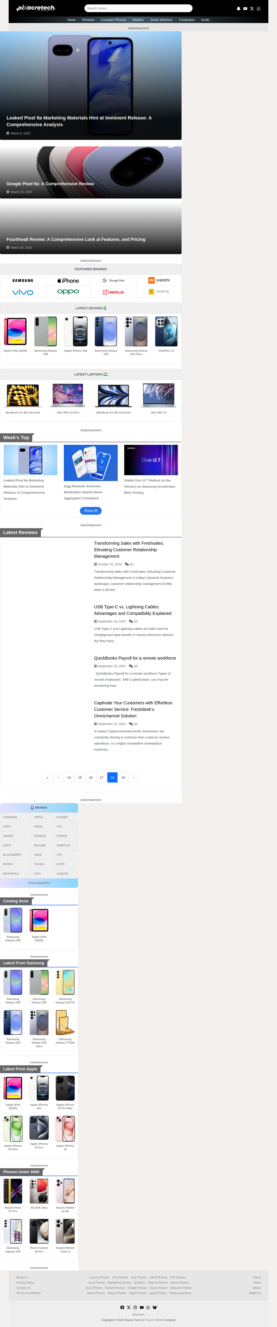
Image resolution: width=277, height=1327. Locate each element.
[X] (252, 9)
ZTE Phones (178, 1277)
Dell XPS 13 (159, 412)
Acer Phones (139, 1277)
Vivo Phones (120, 1277)
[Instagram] (135, 1307)
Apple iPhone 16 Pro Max (65, 1106)
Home (257, 1277)
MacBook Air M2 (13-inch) (113, 412)
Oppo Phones (138, 1293)
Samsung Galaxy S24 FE (65, 1000)
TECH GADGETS (39, 883)
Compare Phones (113, 20)
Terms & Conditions (28, 1293)
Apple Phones (158, 1293)
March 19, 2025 (21, 192)
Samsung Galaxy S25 (106, 352)
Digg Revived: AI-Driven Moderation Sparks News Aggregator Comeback (83, 492)
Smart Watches (161, 20)
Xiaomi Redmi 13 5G (65, 1209)
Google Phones (137, 1287)
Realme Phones (158, 1282)
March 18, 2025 (21, 247)
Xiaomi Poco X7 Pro (12, 1209)
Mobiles (138, 20)
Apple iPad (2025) (15, 350)
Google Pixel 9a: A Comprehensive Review (50, 183)
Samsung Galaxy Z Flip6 (65, 1040)
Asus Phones (96, 1282)
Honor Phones (179, 1282)
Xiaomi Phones (116, 1293)
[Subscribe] (239, 9)
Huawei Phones (115, 1287)
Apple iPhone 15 (65, 1147)
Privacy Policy (25, 1282)
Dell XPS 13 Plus (68, 412)
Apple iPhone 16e (75, 350)
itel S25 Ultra (39, 1207)
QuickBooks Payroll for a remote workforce (135, 658)
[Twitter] (129, 1307)
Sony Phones (93, 1287)
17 (101, 777)
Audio (205, 20)
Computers (187, 20)
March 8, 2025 (20, 133)
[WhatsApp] (259, 9)
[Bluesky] (155, 1307)
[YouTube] (245, 9)
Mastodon (138, 1314)
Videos (256, 1287)
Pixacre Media (154, 1320)
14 (69, 777)
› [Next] (134, 777)
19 (123, 777)
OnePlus (139, 1282)
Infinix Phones (158, 1277)
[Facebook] (122, 1307)
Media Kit (255, 1293)
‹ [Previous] (58, 777)
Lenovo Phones (99, 1277)
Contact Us (23, 1287)
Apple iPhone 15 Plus (13, 1147)
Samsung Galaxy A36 (13, 938)
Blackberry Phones (119, 1282)
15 (80, 777)
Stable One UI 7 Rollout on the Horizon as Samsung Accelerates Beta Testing (149, 486)
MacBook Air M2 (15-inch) (23, 412)
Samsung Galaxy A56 (45, 352)
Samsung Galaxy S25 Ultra (136, 352)
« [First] (47, 777)
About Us (22, 1277)
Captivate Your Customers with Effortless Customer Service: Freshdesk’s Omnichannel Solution (133, 709)
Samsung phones (180, 1293)
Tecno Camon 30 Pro (39, 1249)
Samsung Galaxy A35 (13, 1249)
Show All (90, 511)
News (72, 20)
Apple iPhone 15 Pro (39, 1145)
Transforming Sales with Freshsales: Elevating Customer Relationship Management (129, 550)
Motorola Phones (181, 1287)
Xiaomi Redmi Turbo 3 (65, 1249)
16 (91, 777)
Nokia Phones (96, 1293)
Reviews (88, 20)
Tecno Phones (158, 1287)
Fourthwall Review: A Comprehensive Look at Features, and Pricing (75, 239)
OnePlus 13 (166, 350)
